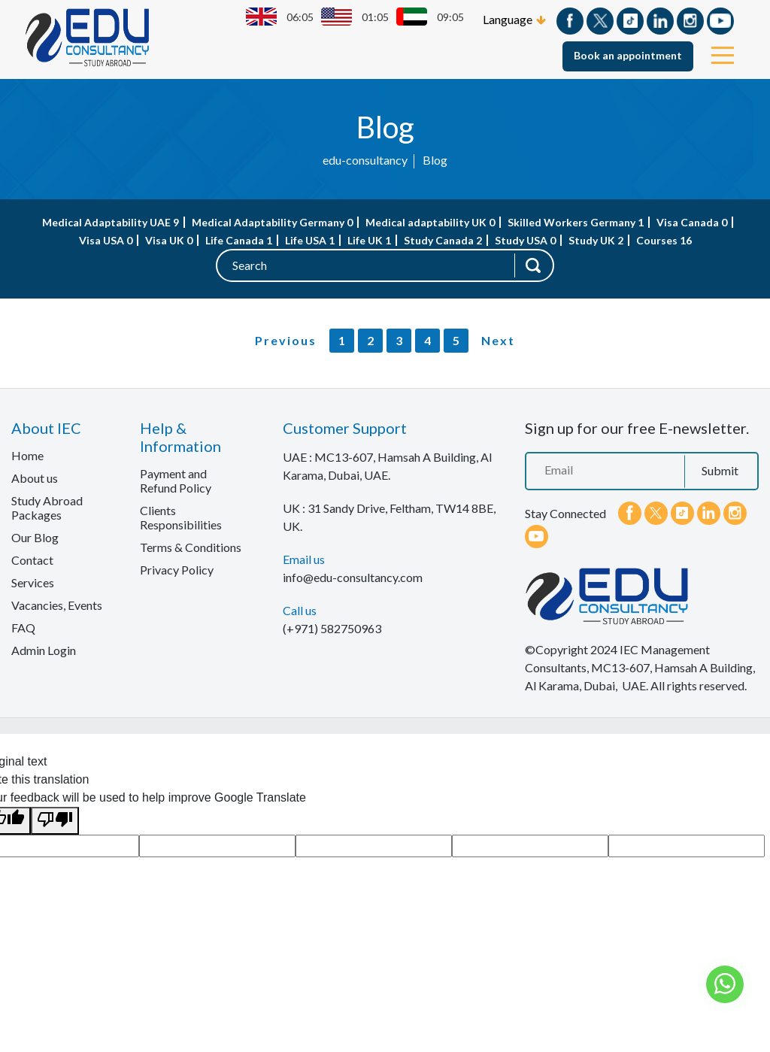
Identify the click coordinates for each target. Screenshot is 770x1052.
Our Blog (35, 537)
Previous (286, 340)
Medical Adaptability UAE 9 (110, 222)
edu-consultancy (365, 160)
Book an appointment (628, 55)
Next (498, 340)
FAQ (23, 627)
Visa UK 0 (168, 240)
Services (32, 582)
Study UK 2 (595, 240)
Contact (32, 560)
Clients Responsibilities (181, 517)
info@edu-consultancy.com (353, 577)
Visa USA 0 (105, 240)
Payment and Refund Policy (175, 480)
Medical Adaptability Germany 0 (272, 222)
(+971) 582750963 (332, 628)
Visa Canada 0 (691, 222)
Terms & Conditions (190, 547)
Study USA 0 (525, 240)
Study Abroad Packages (47, 507)
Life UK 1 (369, 240)
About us (34, 478)
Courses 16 (664, 240)
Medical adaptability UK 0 (430, 222)
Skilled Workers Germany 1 (576, 222)
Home (27, 455)
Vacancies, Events (56, 605)
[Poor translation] (55, 821)
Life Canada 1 (238, 240)
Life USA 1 (310, 240)
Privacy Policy (177, 569)
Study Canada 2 (443, 240)
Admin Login (43, 650)
